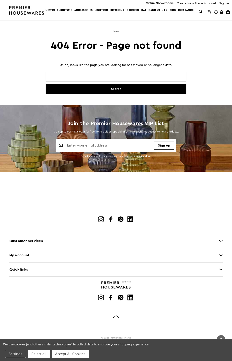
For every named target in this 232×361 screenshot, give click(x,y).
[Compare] (209, 12)
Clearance (186, 10)
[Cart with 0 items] (228, 12)
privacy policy (142, 157)
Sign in (224, 3)
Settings (15, 353)
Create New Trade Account (196, 3)
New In (50, 10)
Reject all (38, 353)
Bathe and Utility (154, 10)
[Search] (201, 12)
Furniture (64, 10)
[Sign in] (221, 12)
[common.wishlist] (216, 12)
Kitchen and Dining (124, 10)
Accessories (83, 10)
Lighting (101, 10)
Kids (172, 10)
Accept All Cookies (70, 353)
